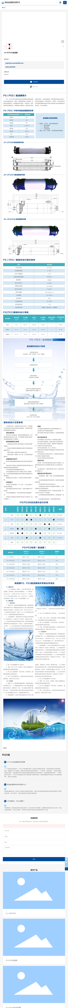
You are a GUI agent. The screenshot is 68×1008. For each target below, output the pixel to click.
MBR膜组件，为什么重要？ (16, 801)
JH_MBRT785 (11, 913)
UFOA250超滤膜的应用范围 (16, 762)
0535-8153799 (10, 67)
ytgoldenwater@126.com (14, 63)
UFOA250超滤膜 (11, 960)
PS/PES (6, 74)
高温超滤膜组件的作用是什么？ (17, 784)
